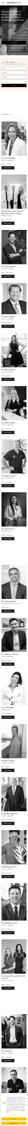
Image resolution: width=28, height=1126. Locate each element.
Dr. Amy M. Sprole (8, 370)
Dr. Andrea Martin (8, 423)
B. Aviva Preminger (8, 158)
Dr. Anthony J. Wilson (9, 654)
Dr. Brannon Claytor (9, 867)
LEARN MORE (14, 42)
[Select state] (14, 68)
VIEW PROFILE (8, 167)
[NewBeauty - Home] (14, 2)
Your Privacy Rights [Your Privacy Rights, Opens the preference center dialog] (14, 1114)
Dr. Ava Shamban (7, 707)
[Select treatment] (14, 77)
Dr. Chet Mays (6, 1051)
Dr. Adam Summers (8, 266)
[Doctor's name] (14, 81)
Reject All (14, 1119)
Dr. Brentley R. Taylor (9, 923)
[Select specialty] (14, 72)
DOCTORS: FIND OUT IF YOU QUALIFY (14, 48)
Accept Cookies (14, 1123)
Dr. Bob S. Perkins (8, 760)
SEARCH (14, 85)
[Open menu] (3, 2)
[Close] (26, 1095)
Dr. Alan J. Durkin (7, 316)
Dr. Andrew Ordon (8, 476)
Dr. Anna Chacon (7, 529)
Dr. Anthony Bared (8, 601)
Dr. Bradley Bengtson (9, 814)
